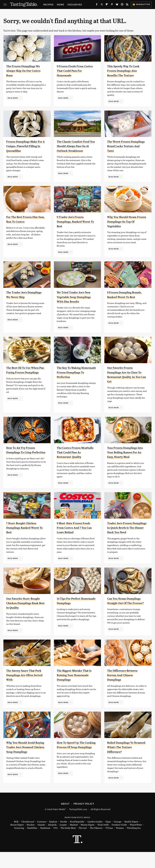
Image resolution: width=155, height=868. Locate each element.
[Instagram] (122, 5)
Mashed (74, 841)
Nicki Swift (103, 841)
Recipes (48, 4)
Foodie (63, 837)
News (60, 4)
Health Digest (131, 837)
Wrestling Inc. (134, 844)
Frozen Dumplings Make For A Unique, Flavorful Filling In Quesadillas (24, 146)
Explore (53, 837)
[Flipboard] (106, 5)
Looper (63, 841)
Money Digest (87, 841)
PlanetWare (136, 841)
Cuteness (41, 837)
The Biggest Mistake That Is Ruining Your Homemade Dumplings (76, 689)
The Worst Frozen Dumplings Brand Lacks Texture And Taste (125, 146)
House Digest (17, 841)
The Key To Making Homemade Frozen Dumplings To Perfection (76, 378)
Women (120, 844)
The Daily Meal (68, 844)
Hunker (31, 841)
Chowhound (27, 837)
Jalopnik (52, 841)
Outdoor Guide (119, 841)
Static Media (59, 825)
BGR (16, 837)
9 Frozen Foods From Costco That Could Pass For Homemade (74, 70)
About (65, 819)
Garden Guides (95, 837)
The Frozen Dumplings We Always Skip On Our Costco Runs (23, 70)
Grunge (117, 837)
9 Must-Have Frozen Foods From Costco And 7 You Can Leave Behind (76, 533)
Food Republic (77, 837)
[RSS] (127, 5)
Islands (41, 841)
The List (83, 844)
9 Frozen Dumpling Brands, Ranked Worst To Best (126, 298)
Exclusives (75, 4)
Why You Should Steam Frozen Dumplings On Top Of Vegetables (127, 222)
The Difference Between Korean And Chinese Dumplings (125, 689)
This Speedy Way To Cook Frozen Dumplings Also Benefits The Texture (126, 70)
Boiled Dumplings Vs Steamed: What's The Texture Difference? (123, 761)
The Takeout (96, 844)
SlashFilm (32, 844)
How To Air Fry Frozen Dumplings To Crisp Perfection (23, 457)
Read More (13, 98)
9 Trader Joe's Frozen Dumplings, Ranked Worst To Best (73, 222)
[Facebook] (96, 5)
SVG (55, 844)
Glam (108, 837)
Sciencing (19, 844)
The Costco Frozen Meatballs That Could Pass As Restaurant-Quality (76, 457)
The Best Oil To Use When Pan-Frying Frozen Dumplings (25, 378)
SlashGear (45, 844)
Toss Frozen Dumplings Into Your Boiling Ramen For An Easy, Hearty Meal (126, 457)
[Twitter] (101, 5)
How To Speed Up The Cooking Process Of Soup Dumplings (76, 761)
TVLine (109, 844)
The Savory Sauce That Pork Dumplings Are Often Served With (23, 689)
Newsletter (141, 4)
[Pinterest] (112, 5)
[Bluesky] (117, 5)
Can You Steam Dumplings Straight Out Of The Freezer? (125, 613)
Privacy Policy (84, 819)
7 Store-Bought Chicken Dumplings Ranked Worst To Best (25, 533)
